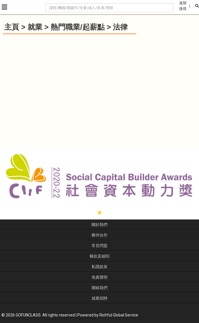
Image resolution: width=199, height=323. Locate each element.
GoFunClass (26, 7)
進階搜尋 (182, 6)
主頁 (11, 27)
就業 (35, 27)
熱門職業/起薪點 (77, 27)
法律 (120, 27)
